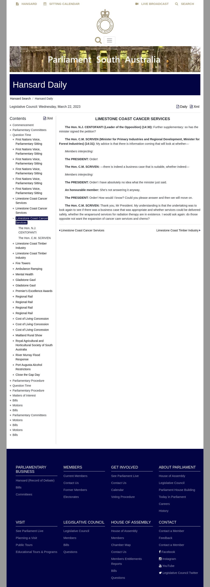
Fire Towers (23, 263)
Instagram (167, 559)
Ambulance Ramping (29, 268)
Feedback (165, 538)
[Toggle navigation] (109, 40)
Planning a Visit (26, 538)
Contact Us (71, 483)
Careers (164, 503)
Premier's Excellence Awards (34, 291)
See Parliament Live (125, 476)
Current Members (76, 476)
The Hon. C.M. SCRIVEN (34, 238)
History (164, 510)
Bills (19, 487)
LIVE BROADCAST (152, 4)
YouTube (167, 565)
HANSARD (26, 4)
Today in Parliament (172, 497)
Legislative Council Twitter (178, 572)
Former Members (75, 490)
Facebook (167, 552)
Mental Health (24, 274)
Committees (24, 494)
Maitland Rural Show (29, 335)
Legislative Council (172, 483)
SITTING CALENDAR (61, 4)
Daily (182, 106)
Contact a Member (171, 531)
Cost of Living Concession (32, 318)
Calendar (117, 490)
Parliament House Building (177, 490)
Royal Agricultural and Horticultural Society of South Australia (34, 345)
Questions (71, 552)
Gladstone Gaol (25, 279)
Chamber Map (121, 545)
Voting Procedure (123, 497)
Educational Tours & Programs (36, 552)
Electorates (71, 497)
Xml (194, 106)
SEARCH (184, 4)
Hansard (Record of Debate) (35, 480)
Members (70, 538)
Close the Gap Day (28, 374)
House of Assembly (172, 476)
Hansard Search (20, 98)
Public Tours (24, 545)
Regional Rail (24, 296)
